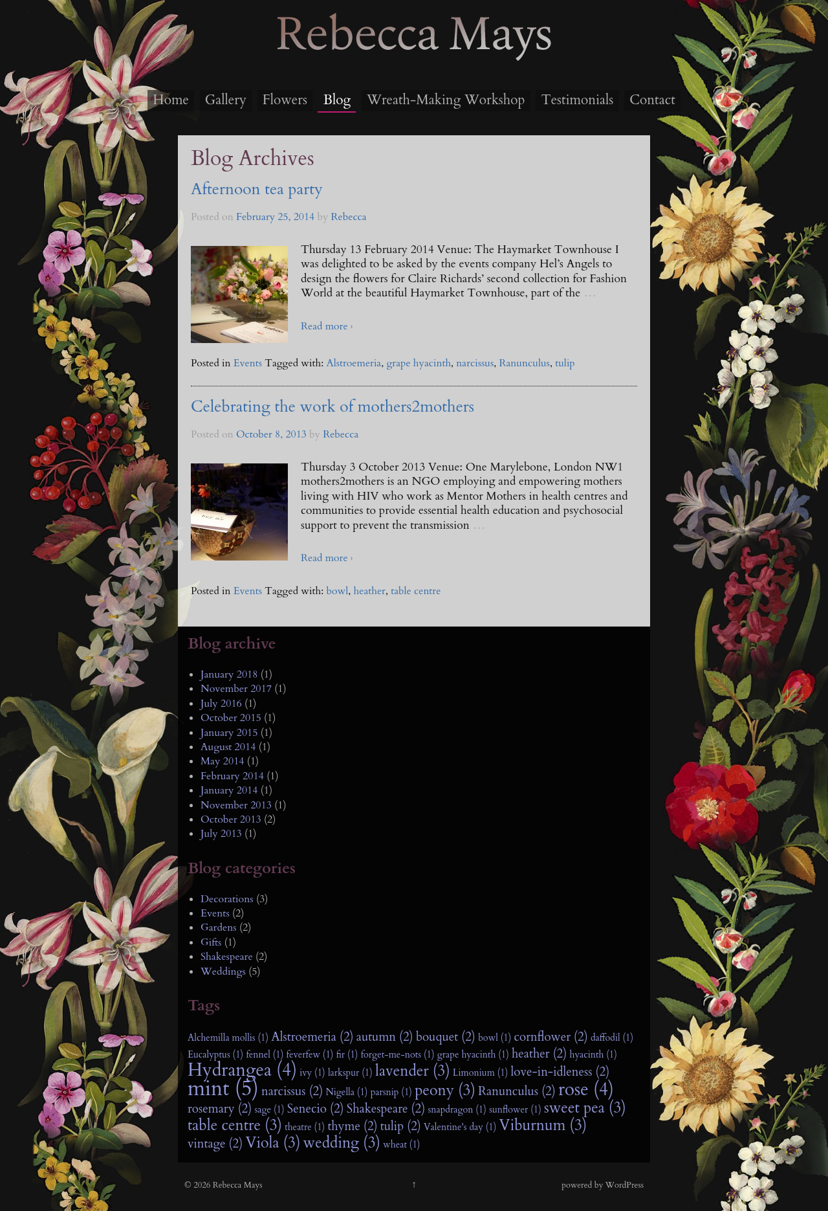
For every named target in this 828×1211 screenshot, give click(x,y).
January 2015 (229, 733)
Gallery (225, 100)
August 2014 (228, 747)
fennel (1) (264, 1055)
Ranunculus (524, 363)
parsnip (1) (391, 1092)
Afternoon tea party (257, 189)
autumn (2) (384, 1037)
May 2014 (223, 761)
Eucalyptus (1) (215, 1055)
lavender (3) (412, 1071)
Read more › (327, 326)
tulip (565, 363)
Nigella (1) (346, 1092)
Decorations (227, 899)
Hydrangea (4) (242, 1070)
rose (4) (586, 1090)
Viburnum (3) (543, 1125)
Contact (652, 100)
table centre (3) (235, 1125)
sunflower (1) (515, 1110)
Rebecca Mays (414, 59)
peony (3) (445, 1090)
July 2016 (221, 703)
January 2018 (229, 674)
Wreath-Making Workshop (446, 100)
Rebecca (349, 217)
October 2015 (231, 718)
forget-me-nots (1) (398, 1055)
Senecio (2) (315, 1109)
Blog (337, 100)
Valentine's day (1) (460, 1127)
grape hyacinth (418, 363)
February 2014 (232, 776)
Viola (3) (272, 1143)
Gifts (211, 942)
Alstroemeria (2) (312, 1037)
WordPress (624, 1185)
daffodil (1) (612, 1038)
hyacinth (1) (592, 1055)
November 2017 (236, 689)
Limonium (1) (480, 1073)
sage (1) (269, 1110)
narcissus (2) (292, 1091)
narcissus (475, 363)
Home (171, 100)
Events (248, 363)
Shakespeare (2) (386, 1109)
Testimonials (577, 100)
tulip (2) (400, 1126)
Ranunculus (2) (517, 1091)
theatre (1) (305, 1127)
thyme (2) (352, 1126)
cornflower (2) (551, 1037)
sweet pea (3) (585, 1108)
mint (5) (223, 1088)
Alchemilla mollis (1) (228, 1038)
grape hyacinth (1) (473, 1055)
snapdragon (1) (457, 1110)
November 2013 (236, 805)
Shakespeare (227, 957)
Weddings (223, 971)
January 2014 (229, 790)
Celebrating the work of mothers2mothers (332, 406)
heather (370, 591)
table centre (416, 591)
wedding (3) (341, 1143)
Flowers (285, 100)
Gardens (219, 927)
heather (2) (539, 1053)
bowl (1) (494, 1038)
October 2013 (231, 819)
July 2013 (221, 834)
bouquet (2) (445, 1037)
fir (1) (347, 1055)
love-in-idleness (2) (560, 1072)
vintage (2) (215, 1143)
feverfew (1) (310, 1055)
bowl (337, 591)
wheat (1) (401, 1145)
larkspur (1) (350, 1073)
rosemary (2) (220, 1109)
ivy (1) (312, 1073)
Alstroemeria (353, 363)
